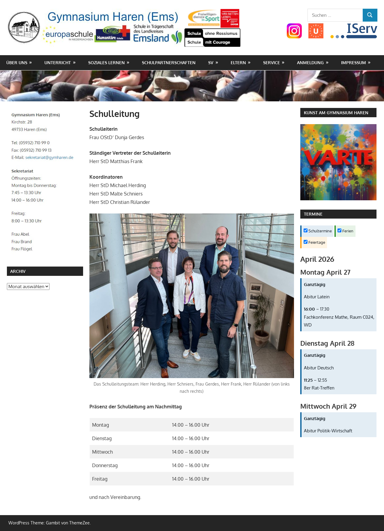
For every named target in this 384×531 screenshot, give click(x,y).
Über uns (16, 62)
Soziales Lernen (106, 62)
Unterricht (57, 62)
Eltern (238, 62)
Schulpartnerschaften (169, 62)
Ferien (345, 230)
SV (210, 62)
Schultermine (318, 230)
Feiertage (314, 242)
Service (271, 62)
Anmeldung (310, 62)
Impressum (353, 62)
